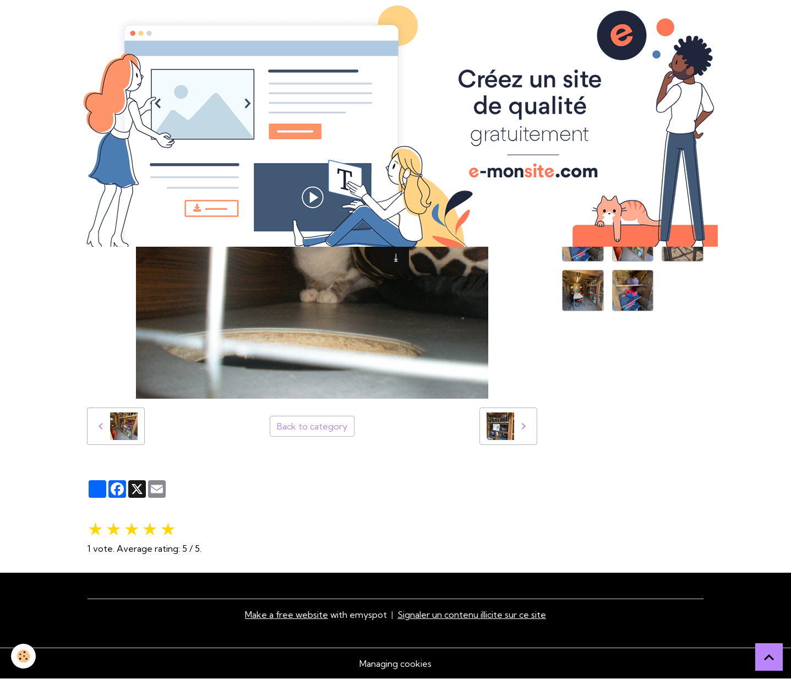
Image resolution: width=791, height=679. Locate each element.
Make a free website (286, 614)
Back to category (312, 426)
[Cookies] (23, 656)
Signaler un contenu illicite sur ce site (471, 614)
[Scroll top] (769, 657)
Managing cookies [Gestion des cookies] (395, 663)
